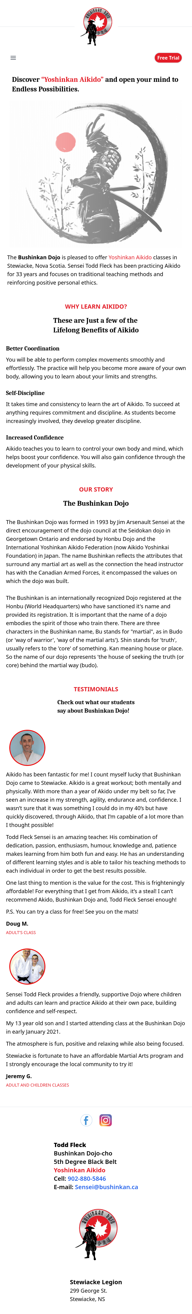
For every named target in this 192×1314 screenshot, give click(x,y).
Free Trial (168, 57)
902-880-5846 (87, 1178)
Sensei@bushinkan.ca (106, 1187)
